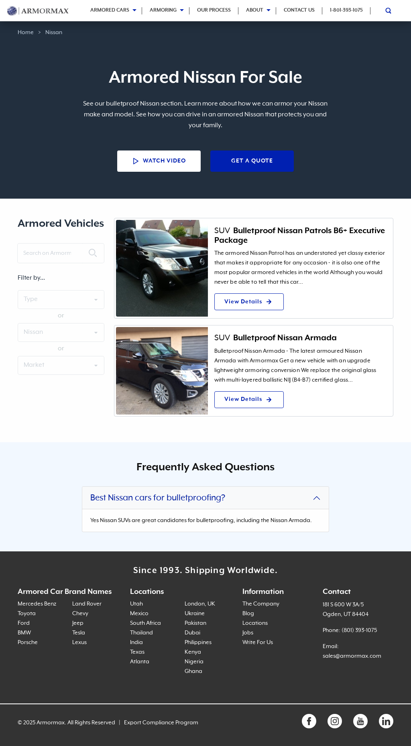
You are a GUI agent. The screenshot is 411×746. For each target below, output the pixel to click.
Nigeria (194, 662)
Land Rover (87, 604)
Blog (248, 613)
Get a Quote (252, 161)
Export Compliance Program (161, 723)
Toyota (27, 613)
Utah (136, 604)
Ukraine (195, 613)
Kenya (193, 652)
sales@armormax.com (352, 656)
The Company (260, 604)
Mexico (139, 613)
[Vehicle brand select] (61, 332)
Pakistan (195, 623)
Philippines (198, 642)
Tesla (78, 633)
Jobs (247, 633)
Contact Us (299, 10)
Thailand (141, 633)
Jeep (77, 623)
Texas (137, 652)
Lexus (79, 642)
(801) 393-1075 (359, 630)
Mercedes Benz (37, 604)
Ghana (193, 671)
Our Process (214, 10)
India (136, 642)
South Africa (145, 623)
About (254, 10)
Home (26, 32)
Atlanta (139, 662)
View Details (249, 302)
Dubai (192, 633)
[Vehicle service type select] (61, 365)
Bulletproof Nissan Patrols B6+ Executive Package (299, 235)
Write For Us (257, 642)
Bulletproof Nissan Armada (285, 338)
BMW (24, 633)
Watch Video (159, 161)
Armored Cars (109, 10)
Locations (255, 623)
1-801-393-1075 (346, 10)
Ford (24, 623)
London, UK (200, 604)
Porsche (28, 642)
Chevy (80, 613)
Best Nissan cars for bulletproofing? (157, 498)
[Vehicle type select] (61, 299)
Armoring (163, 10)
